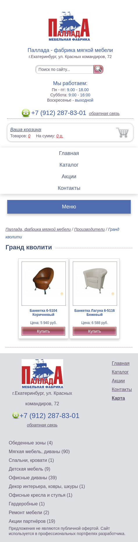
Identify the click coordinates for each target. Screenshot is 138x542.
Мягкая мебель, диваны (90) (39, 451)
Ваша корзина (25, 129)
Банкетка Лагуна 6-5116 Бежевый (95, 313)
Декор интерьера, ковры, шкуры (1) (47, 486)
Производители (89, 229)
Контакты (69, 188)
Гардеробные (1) (27, 503)
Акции (69, 176)
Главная (69, 153)
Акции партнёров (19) (32, 521)
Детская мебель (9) (29, 469)
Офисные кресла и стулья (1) (40, 495)
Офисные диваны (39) (33, 477)
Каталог (68, 165)
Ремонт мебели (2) (29, 512)
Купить (43, 331)
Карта (118, 398)
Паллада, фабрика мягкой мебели (38, 229)
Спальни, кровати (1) (31, 460)
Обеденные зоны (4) (31, 442)
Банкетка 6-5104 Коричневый (43, 313)
